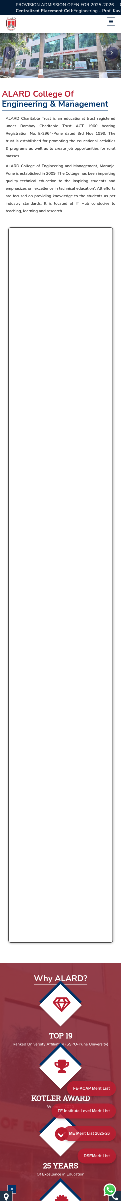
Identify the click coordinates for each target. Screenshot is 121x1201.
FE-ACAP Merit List (91, 1088)
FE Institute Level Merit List (84, 1111)
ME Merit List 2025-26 (89, 1133)
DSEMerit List (97, 1156)
